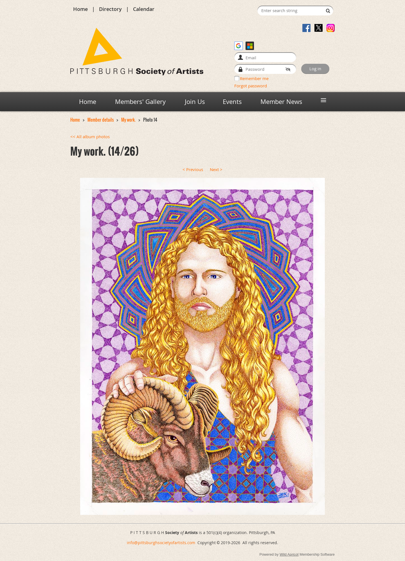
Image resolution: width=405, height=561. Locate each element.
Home (80, 9)
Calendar (143, 9)
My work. (128, 120)
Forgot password (250, 85)
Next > (216, 169)
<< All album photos (90, 136)
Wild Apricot (289, 554)
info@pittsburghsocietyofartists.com (161, 542)
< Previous (193, 169)
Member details (100, 120)
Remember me (254, 78)
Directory (110, 9)
